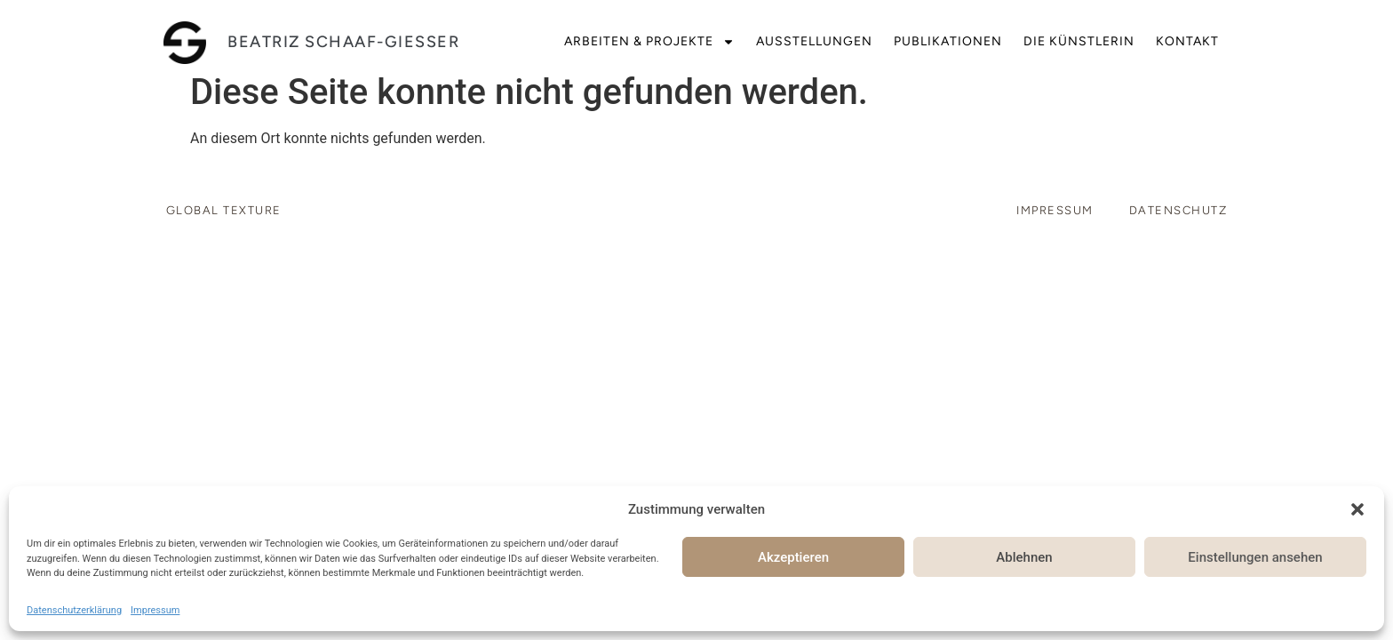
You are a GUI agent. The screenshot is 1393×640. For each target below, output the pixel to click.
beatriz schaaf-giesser (343, 42)
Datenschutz (1178, 210)
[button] (1357, 509)
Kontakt (1187, 41)
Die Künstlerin (1078, 41)
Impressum (155, 610)
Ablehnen (1024, 557)
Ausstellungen (814, 41)
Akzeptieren (793, 557)
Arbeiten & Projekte (649, 42)
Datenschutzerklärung (74, 610)
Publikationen (948, 41)
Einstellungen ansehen (1255, 557)
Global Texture (224, 210)
